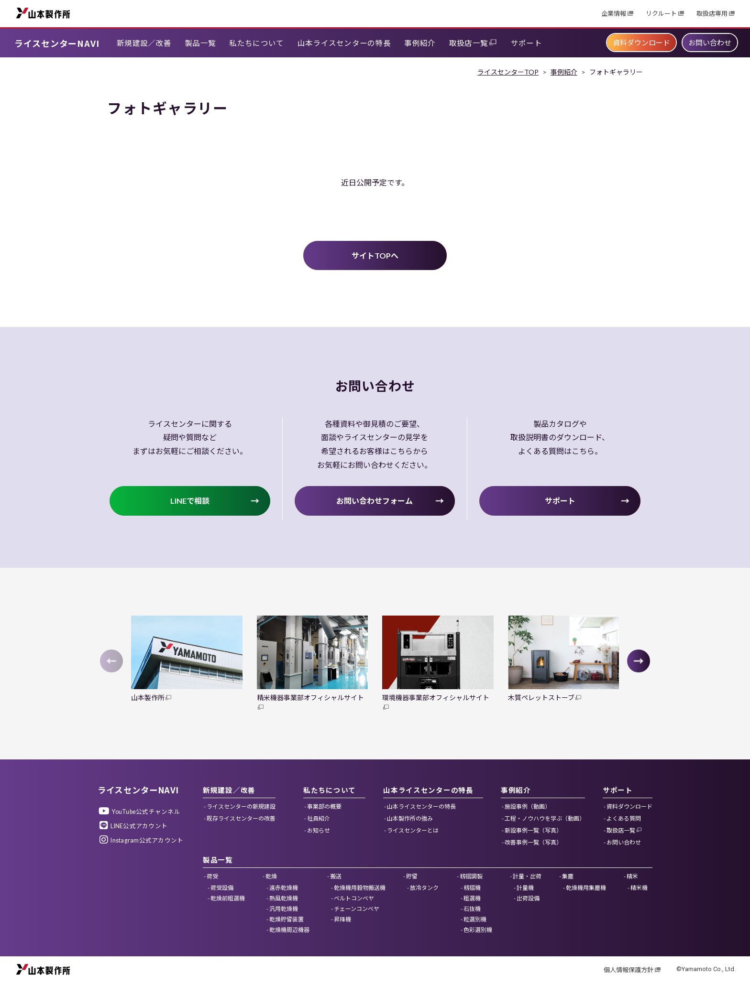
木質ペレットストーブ (541, 697)
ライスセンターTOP (508, 72)
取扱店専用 (712, 13)
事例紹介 (564, 72)
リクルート (661, 13)
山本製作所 (43, 12)
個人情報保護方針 (628, 970)
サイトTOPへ (375, 255)
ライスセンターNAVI (56, 43)
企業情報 (613, 13)
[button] (638, 660)
